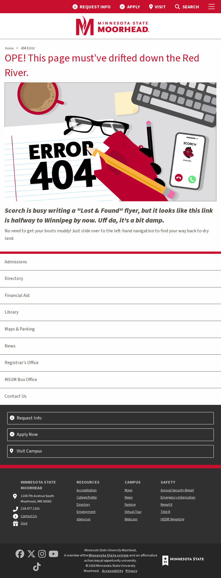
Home (9, 48)
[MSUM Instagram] (42, 554)
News (10, 346)
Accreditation (87, 490)
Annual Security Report (177, 490)
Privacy (131, 571)
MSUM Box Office (21, 379)
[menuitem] (91, 6)
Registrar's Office (22, 362)
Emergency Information (178, 497)
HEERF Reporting (172, 519)
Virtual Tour (133, 511)
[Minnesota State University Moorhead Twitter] (31, 554)
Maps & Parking (20, 329)
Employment (86, 511)
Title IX (165, 511)
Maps (128, 490)
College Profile (87, 497)
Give (24, 523)
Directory (14, 278)
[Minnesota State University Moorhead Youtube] (53, 554)
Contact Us (15, 396)
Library (11, 312)
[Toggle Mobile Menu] (212, 6)
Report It (166, 504)
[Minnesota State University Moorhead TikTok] (37, 567)
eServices (83, 519)
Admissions (16, 262)
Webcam (131, 519)
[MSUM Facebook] (20, 554)
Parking (130, 504)
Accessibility (112, 571)
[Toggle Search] (186, 6)
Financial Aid (17, 295)
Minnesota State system (109, 555)
